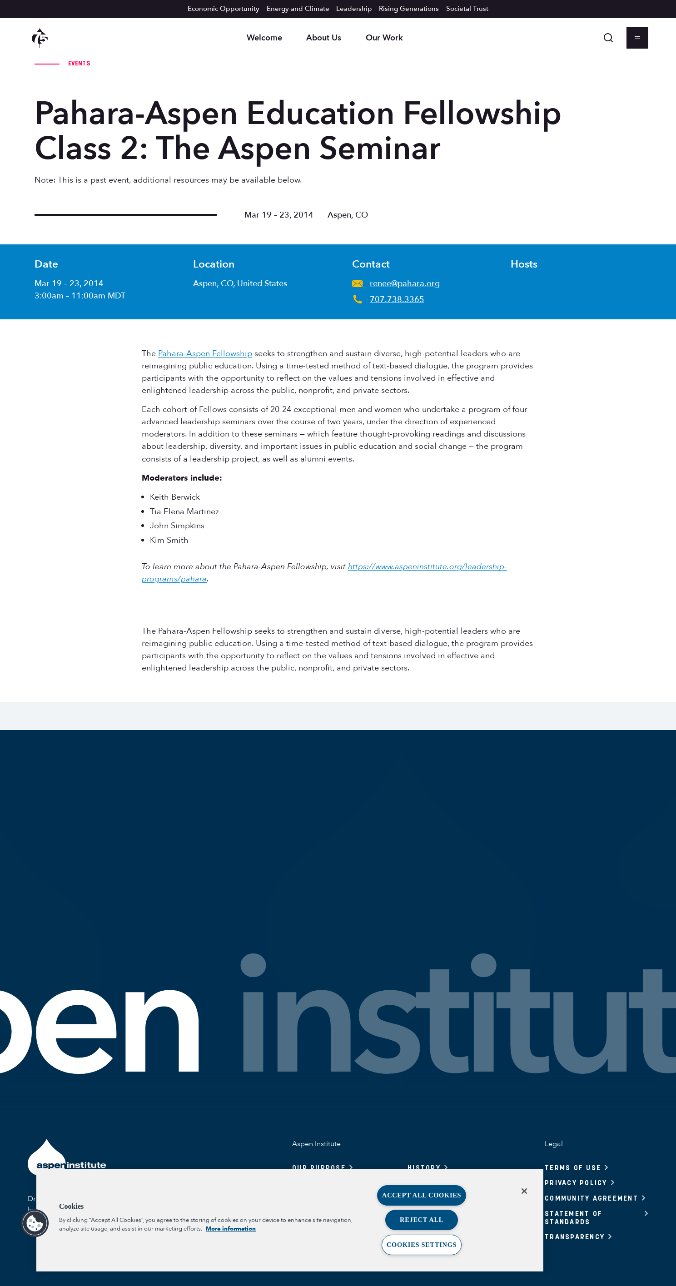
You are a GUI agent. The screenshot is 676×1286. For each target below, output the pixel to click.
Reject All (421, 1219)
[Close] (524, 1191)
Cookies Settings (422, 1244)
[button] (35, 1223)
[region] (289, 1220)
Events (79, 63)
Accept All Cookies (421, 1195)
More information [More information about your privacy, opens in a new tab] (231, 1229)
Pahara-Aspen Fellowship (205, 353)
